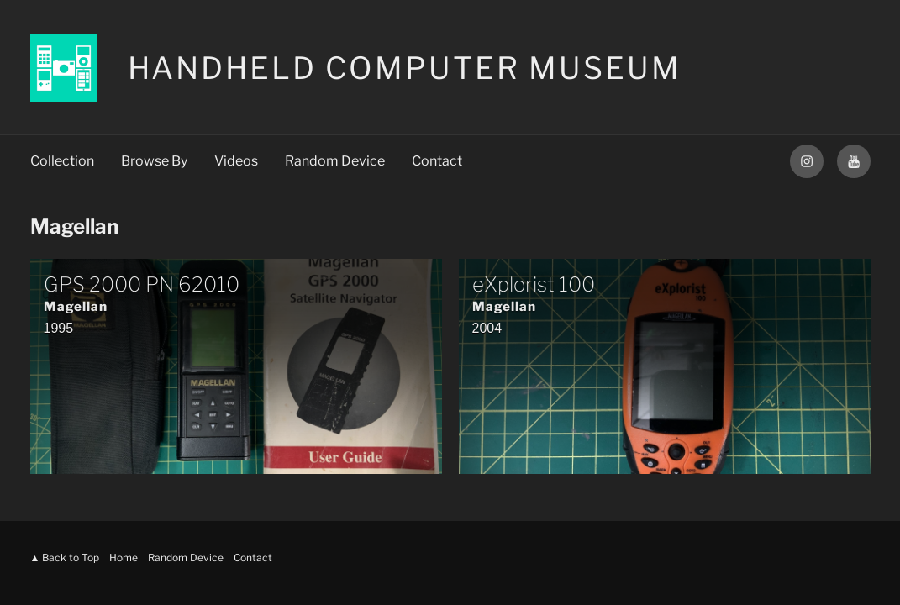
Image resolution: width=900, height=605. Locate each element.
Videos (236, 161)
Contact (437, 161)
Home (123, 557)
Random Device (335, 161)
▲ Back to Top (65, 557)
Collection (62, 161)
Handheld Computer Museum (405, 68)
